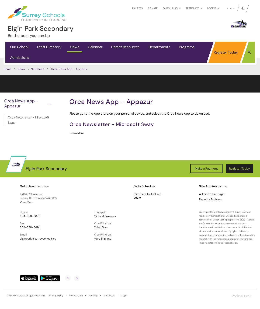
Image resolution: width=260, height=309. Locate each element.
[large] (234, 8)
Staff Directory (49, 47)
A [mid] (231, 8)
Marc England (102, 238)
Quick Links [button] (172, 8)
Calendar (95, 47)
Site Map (93, 295)
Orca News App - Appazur (27, 103)
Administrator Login (211, 194)
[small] (228, 8)
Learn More (77, 133)
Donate (153, 8)
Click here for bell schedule (147, 195)
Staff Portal (109, 295)
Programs (187, 47)
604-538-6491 (30, 227)
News (74, 47)
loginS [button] (213, 8)
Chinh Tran (101, 227)
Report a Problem (210, 199)
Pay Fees (137, 8)
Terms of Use (76, 295)
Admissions (19, 57)
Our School (19, 47)
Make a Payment (206, 168)
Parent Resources (125, 47)
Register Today (226, 52)
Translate (194, 8)
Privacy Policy (56, 295)
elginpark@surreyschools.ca (38, 238)
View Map (26, 202)
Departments (159, 47)
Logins (124, 295)
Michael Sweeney (105, 216)
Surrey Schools (17, 295)
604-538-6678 (30, 216)
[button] (249, 52)
